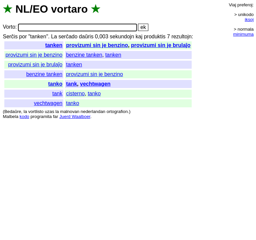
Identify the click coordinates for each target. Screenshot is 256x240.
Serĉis (10, 36)
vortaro (69, 9)
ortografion (117, 111)
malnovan (69, 111)
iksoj (249, 19)
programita (41, 116)
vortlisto (36, 111)
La (54, 36)
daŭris (86, 36)
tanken (54, 45)
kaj (139, 36)
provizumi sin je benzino (97, 45)
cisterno (75, 93)
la (25, 111)
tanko (55, 84)
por (23, 36)
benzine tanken (84, 55)
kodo (24, 116)
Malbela (10, 116)
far (55, 116)
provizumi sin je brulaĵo (161, 45)
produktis (155, 36)
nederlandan (93, 111)
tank (71, 84)
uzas (49, 111)
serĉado (67, 36)
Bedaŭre (12, 111)
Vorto (9, 27)
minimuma (243, 34)
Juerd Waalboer (74, 116)
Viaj (232, 4)
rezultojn (181, 36)
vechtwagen (95, 84)
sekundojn (122, 36)
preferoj (244, 4)
